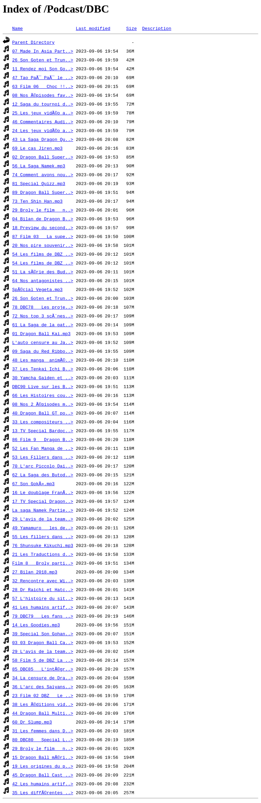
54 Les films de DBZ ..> (42, 254)
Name (17, 28)
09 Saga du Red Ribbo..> (42, 351)
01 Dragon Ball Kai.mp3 (41, 333)
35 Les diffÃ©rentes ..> (42, 792)
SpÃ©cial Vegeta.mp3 (37, 289)
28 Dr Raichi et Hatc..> (42, 589)
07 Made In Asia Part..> (42, 51)
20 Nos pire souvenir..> (42, 245)
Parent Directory (33, 42)
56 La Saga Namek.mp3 (38, 166)
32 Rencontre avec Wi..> (42, 581)
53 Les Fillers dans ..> (42, 457)
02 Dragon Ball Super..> (42, 157)
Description (156, 28)
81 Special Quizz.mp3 (38, 183)
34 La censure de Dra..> (42, 678)
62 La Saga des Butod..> (42, 475)
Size (131, 28)
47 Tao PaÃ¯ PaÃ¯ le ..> (42, 77)
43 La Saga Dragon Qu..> (42, 139)
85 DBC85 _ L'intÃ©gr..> (42, 669)
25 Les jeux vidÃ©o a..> (42, 113)
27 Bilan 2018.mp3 (34, 572)
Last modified (93, 28)
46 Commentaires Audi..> (42, 121)
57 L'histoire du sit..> (42, 598)
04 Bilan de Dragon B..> (42, 219)
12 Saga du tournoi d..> (42, 104)
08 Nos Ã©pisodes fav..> (42, 95)
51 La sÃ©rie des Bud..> (42, 272)
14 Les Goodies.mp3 (36, 625)
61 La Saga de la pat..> (42, 325)
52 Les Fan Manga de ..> (42, 448)
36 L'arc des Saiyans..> (42, 686)
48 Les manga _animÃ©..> (42, 360)
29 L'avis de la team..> (42, 519)
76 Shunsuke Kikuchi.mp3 (42, 545)
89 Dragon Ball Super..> (42, 192)
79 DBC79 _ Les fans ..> (42, 616)
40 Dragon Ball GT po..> (42, 413)
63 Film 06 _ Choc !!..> (42, 86)
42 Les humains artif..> (42, 784)
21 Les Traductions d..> (42, 554)
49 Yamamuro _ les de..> (42, 528)
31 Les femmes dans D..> (42, 731)
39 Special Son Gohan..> (42, 634)
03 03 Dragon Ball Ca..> (42, 642)
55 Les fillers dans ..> (42, 536)
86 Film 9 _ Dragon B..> (42, 439)
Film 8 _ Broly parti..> (42, 563)
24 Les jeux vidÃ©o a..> (42, 130)
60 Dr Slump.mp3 (32, 722)
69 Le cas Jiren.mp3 (37, 148)
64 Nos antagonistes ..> (42, 280)
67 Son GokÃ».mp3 (33, 483)
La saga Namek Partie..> (42, 510)
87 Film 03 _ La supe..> (42, 236)
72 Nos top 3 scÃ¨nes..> (42, 316)
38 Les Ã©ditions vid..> (42, 704)
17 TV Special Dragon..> (42, 501)
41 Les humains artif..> (42, 607)
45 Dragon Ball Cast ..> (42, 775)
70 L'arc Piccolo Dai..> (42, 466)
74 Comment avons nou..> (42, 174)
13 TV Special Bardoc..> (42, 430)
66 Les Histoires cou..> (42, 395)
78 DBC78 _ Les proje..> (42, 307)
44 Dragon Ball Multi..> (42, 713)
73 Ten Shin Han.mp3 (37, 201)
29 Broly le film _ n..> (42, 210)
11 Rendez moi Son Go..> (42, 69)
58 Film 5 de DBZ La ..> (42, 660)
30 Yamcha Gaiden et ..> (42, 378)
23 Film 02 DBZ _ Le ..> (42, 695)
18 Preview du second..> (42, 227)
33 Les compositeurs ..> (42, 422)
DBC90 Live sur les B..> (42, 386)
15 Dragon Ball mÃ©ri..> (42, 757)
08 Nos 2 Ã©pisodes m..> (42, 404)
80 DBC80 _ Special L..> (42, 739)
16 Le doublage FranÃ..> (42, 492)
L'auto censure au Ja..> (42, 342)
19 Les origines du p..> (42, 766)
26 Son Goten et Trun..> (42, 60)
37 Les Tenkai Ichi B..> (42, 369)
